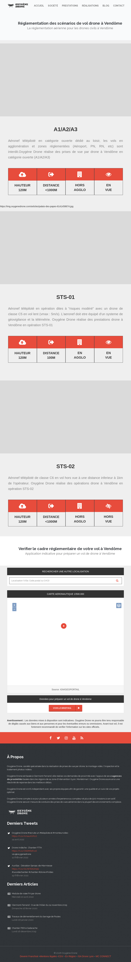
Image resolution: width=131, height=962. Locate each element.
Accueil (39, 5)
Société (53, 5)
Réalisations (90, 5)
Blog (106, 5)
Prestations (70, 5)
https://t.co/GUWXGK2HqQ (25, 869)
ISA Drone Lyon (86, 956)
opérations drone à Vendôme (96, 483)
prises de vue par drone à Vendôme (90, 152)
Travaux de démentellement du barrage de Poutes (36, 916)
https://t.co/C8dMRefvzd (24, 851)
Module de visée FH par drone (26, 893)
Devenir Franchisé (29, 956)
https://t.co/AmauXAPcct (24, 836)
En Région (70, 956)
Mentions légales (48, 956)
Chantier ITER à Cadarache (24, 928)
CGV (60, 956)
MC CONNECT (103, 956)
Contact (118, 5)
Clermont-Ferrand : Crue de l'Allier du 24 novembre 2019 (39, 905)
